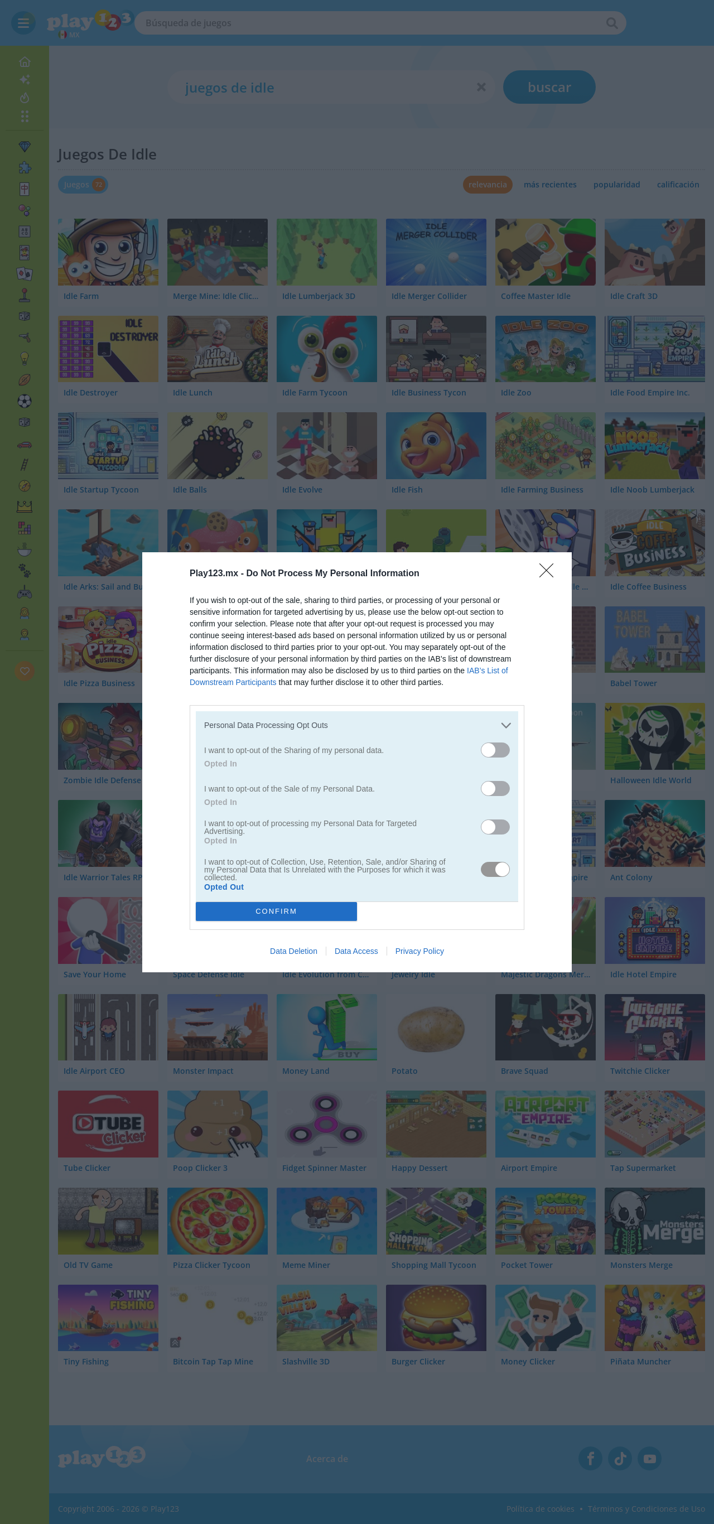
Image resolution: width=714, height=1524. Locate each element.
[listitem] (357, 725)
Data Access (356, 951)
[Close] (550, 574)
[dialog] (357, 762)
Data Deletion (293, 951)
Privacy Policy (419, 951)
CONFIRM (276, 911)
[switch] (495, 750)
